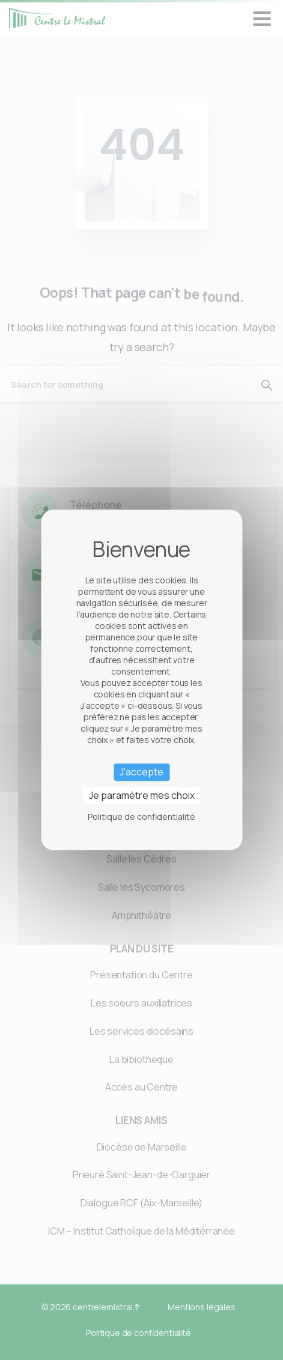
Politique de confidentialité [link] (141, 817)
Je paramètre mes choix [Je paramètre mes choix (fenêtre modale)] (142, 795)
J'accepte (141, 771)
